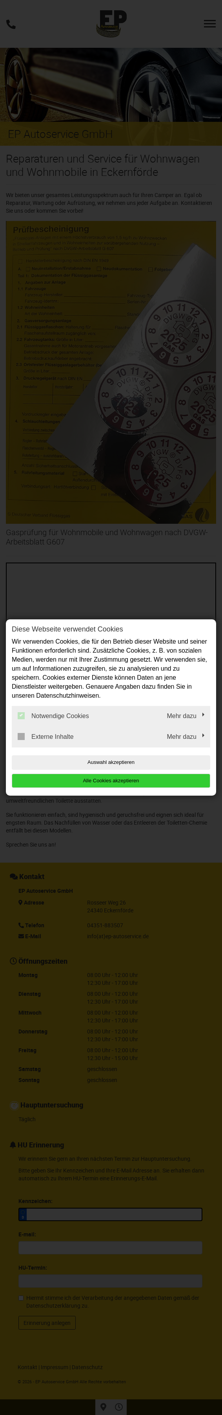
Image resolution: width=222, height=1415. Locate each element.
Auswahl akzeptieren (111, 762)
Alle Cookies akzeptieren (111, 780)
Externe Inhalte (46, 736)
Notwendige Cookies (53, 715)
